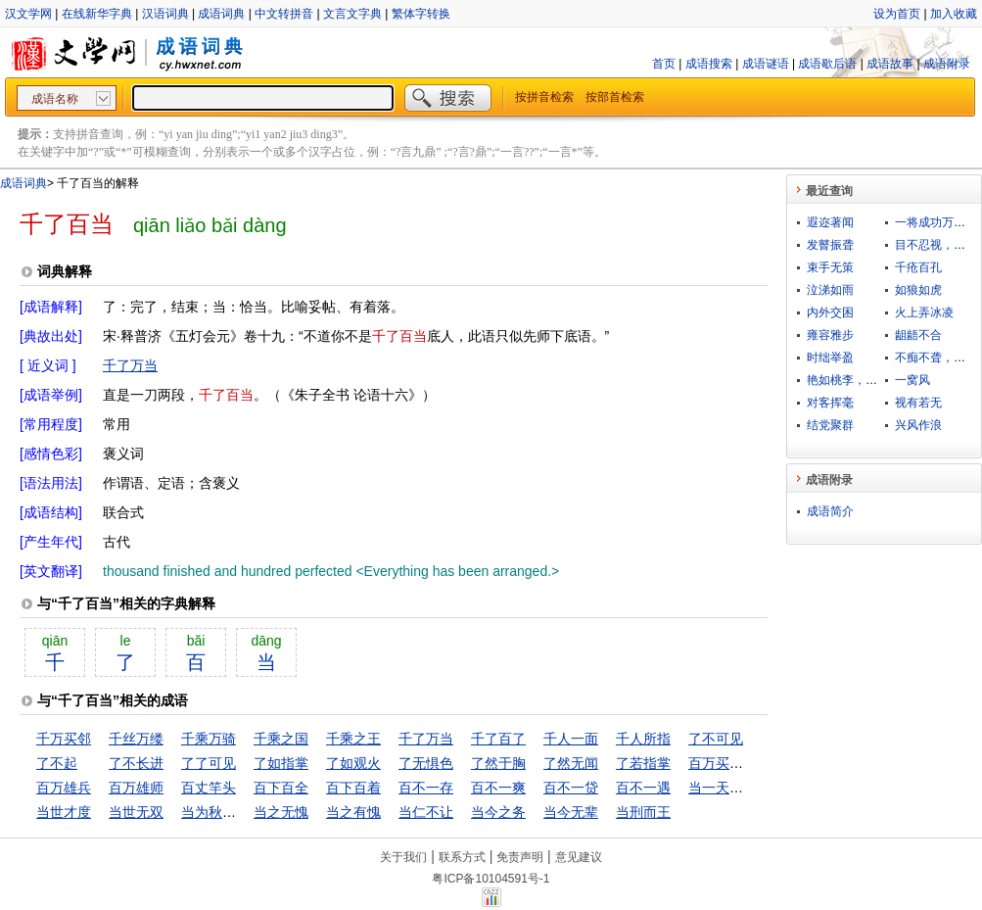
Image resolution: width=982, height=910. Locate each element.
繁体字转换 (421, 14)
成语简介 (830, 511)
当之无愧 (281, 812)
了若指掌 (643, 763)
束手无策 (830, 267)
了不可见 (715, 738)
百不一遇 (643, 787)
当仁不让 (425, 812)
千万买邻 (63, 738)
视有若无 (918, 402)
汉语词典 (165, 14)
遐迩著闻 (830, 222)
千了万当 (130, 365)
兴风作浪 (918, 425)
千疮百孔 (918, 267)
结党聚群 (830, 425)
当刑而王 (643, 812)
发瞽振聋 (830, 245)
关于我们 (403, 857)
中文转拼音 (284, 14)
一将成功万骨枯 (936, 222)
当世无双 (136, 812)
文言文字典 (352, 14)
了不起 (56, 763)
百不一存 (425, 787)
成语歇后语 (827, 64)
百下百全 (281, 787)
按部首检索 (614, 97)
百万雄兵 (63, 787)
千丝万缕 (136, 738)
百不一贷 (570, 787)
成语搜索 (708, 64)
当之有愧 (353, 812)
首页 (664, 64)
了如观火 (353, 763)
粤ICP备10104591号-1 (490, 879)
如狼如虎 (918, 290)
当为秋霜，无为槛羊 (242, 812)
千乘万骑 (208, 738)
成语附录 (946, 64)
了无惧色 (425, 763)
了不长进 (136, 763)
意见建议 (578, 857)
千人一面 (570, 738)
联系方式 (462, 857)
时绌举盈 (830, 357)
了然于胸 (498, 763)
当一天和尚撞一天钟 (750, 787)
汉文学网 (28, 14)
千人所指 (643, 738)
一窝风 (912, 380)
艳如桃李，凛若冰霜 (859, 380)
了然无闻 (570, 763)
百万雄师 (136, 787)
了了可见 (208, 763)
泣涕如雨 (830, 290)
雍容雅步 (830, 335)
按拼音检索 (544, 97)
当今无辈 (570, 812)
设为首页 (896, 14)
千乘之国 (281, 738)
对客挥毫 (830, 402)
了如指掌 (281, 763)
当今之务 (498, 812)
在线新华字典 (97, 14)
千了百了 (498, 738)
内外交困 (830, 312)
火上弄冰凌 (924, 312)
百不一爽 (498, 787)
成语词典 (221, 14)
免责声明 (519, 857)
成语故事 (889, 64)
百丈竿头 (208, 787)
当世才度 (63, 812)
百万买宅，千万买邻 (750, 763)
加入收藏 (953, 14)
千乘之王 (353, 738)
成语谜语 (765, 64)
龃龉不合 (918, 335)
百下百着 (353, 787)
